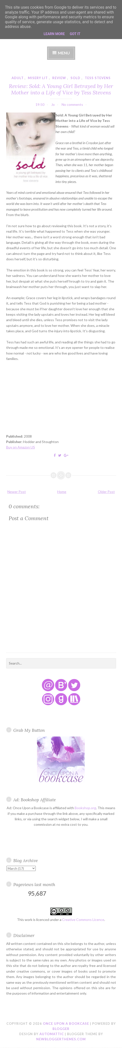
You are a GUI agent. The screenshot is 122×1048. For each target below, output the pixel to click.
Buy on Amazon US (20, 447)
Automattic (51, 1034)
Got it (75, 34)
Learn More (54, 34)
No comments (72, 104)
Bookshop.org (85, 808)
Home (61, 492)
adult (18, 78)
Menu (64, 52)
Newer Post (16, 492)
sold (75, 78)
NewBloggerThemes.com (61, 1039)
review (59, 78)
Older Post (106, 492)
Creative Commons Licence (83, 919)
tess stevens (98, 78)
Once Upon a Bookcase (66, 1024)
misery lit (38, 78)
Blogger (61, 1029)
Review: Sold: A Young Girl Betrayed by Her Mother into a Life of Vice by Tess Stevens (61, 89)
